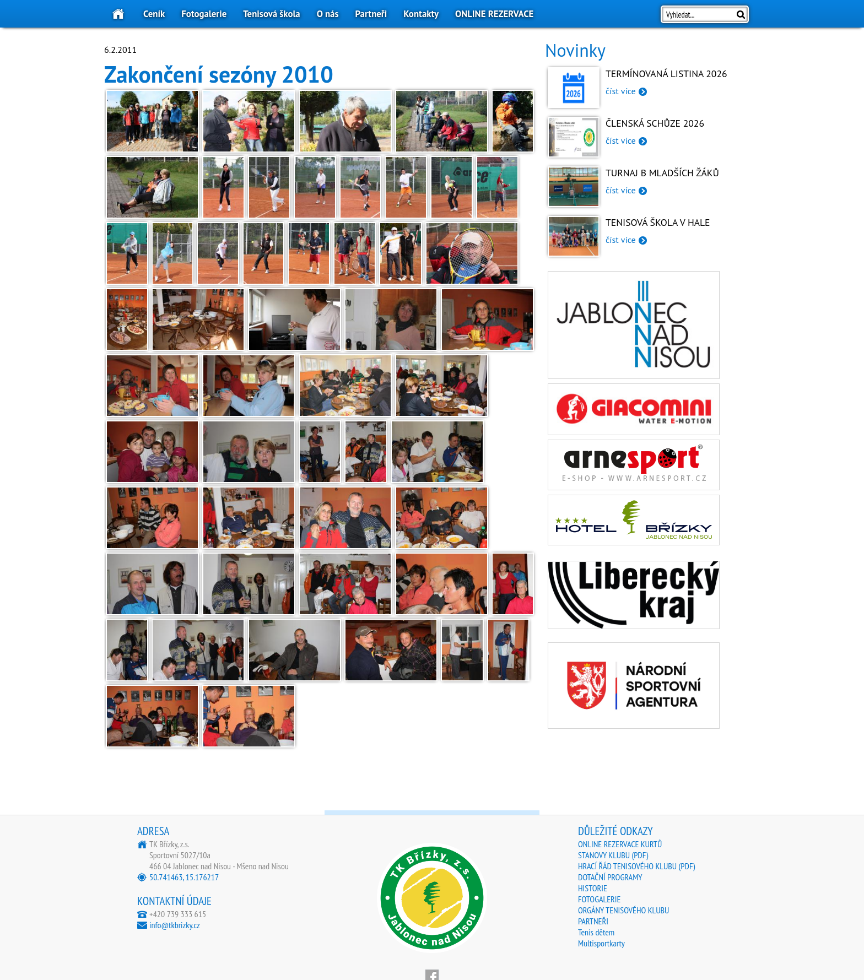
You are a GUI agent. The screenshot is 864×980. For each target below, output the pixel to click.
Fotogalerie (203, 14)
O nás (328, 14)
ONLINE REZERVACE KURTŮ (620, 843)
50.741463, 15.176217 (184, 876)
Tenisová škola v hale (658, 222)
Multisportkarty (601, 943)
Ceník (154, 14)
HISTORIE (592, 888)
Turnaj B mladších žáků (662, 172)
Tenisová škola (271, 14)
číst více (621, 90)
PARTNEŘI (593, 921)
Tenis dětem (596, 932)
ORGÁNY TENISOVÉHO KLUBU (623, 910)
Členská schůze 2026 (655, 123)
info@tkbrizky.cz (174, 924)
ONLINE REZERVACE (494, 14)
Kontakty (421, 14)
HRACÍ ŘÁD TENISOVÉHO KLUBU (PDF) (636, 865)
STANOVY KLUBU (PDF (612, 854)
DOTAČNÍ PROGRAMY (610, 876)
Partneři (371, 14)
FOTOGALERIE (599, 899)
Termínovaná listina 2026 (666, 73)
